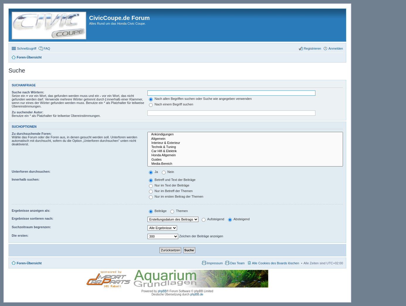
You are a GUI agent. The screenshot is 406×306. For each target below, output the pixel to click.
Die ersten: (20, 235)
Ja (153, 172)
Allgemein (245, 139)
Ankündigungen (245, 134)
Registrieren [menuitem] (312, 48)
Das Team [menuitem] (237, 263)
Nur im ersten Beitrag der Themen (176, 196)
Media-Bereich (245, 164)
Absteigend (239, 219)
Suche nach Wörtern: (28, 92)
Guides (245, 160)
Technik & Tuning (245, 147)
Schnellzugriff (26, 48)
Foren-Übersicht (29, 263)
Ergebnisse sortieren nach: (32, 218)
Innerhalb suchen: (26, 179)
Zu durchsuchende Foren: (32, 133)
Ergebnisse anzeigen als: (31, 210)
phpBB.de (196, 294)
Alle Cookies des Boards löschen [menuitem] (275, 263)
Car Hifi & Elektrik (245, 151)
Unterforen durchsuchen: (31, 171)
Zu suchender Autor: (27, 112)
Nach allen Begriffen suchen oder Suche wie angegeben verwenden (200, 98)
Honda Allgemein (245, 155)
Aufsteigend (213, 219)
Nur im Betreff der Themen (171, 191)
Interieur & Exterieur (245, 143)
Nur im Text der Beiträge (169, 185)
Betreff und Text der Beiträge (172, 179)
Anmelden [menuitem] (335, 48)
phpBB (162, 291)
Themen (179, 211)
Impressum (215, 263)
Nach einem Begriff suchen (171, 104)
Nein (168, 172)
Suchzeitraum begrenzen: (31, 227)
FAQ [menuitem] (47, 48)
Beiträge (158, 211)
